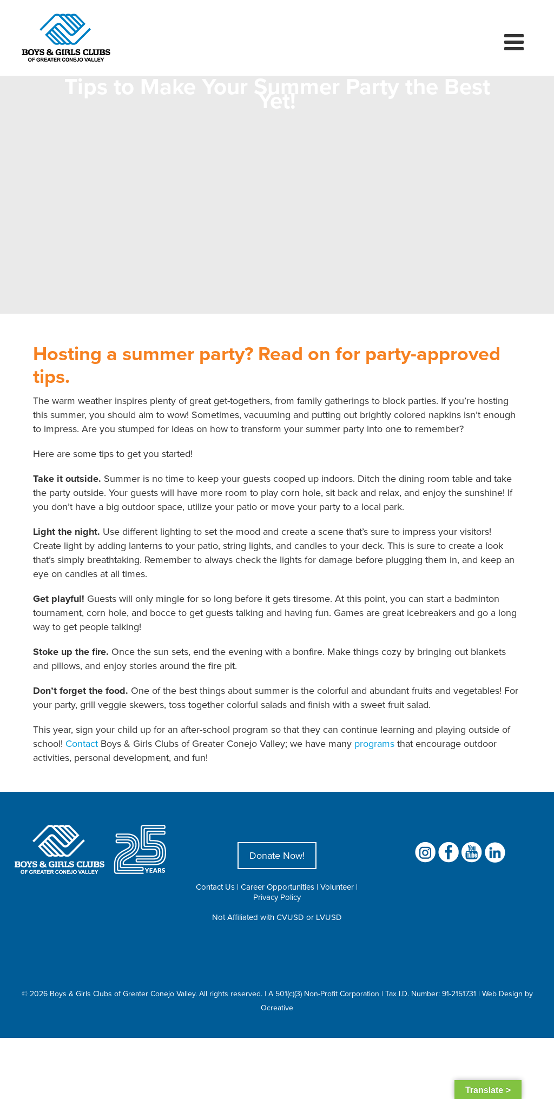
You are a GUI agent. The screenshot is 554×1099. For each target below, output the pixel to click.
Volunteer (337, 886)
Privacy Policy (277, 897)
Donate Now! (277, 855)
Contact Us (215, 886)
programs (374, 743)
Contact (81, 743)
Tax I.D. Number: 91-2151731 (430, 993)
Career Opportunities (277, 886)
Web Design (502, 993)
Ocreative (277, 1007)
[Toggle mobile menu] (515, 41)
